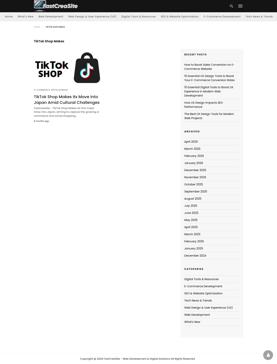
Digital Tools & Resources (138, 16)
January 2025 (193, 248)
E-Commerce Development (222, 16)
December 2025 (195, 170)
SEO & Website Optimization (180, 16)
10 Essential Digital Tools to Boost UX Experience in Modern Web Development (208, 91)
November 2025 (195, 177)
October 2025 (193, 184)
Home (9, 16)
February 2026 (194, 156)
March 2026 (192, 149)
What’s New (26, 16)
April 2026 (191, 142)
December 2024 (195, 256)
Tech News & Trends (259, 16)
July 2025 (190, 206)
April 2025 (191, 227)
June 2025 (191, 213)
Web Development (50, 16)
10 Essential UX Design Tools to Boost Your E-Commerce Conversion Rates (209, 78)
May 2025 (191, 220)
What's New (192, 322)
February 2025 (194, 241)
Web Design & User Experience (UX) (93, 16)
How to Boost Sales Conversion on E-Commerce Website (209, 67)
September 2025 (195, 191)
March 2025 (192, 234)
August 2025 (193, 199)
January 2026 (193, 163)
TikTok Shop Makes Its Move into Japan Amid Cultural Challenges (66, 99)
